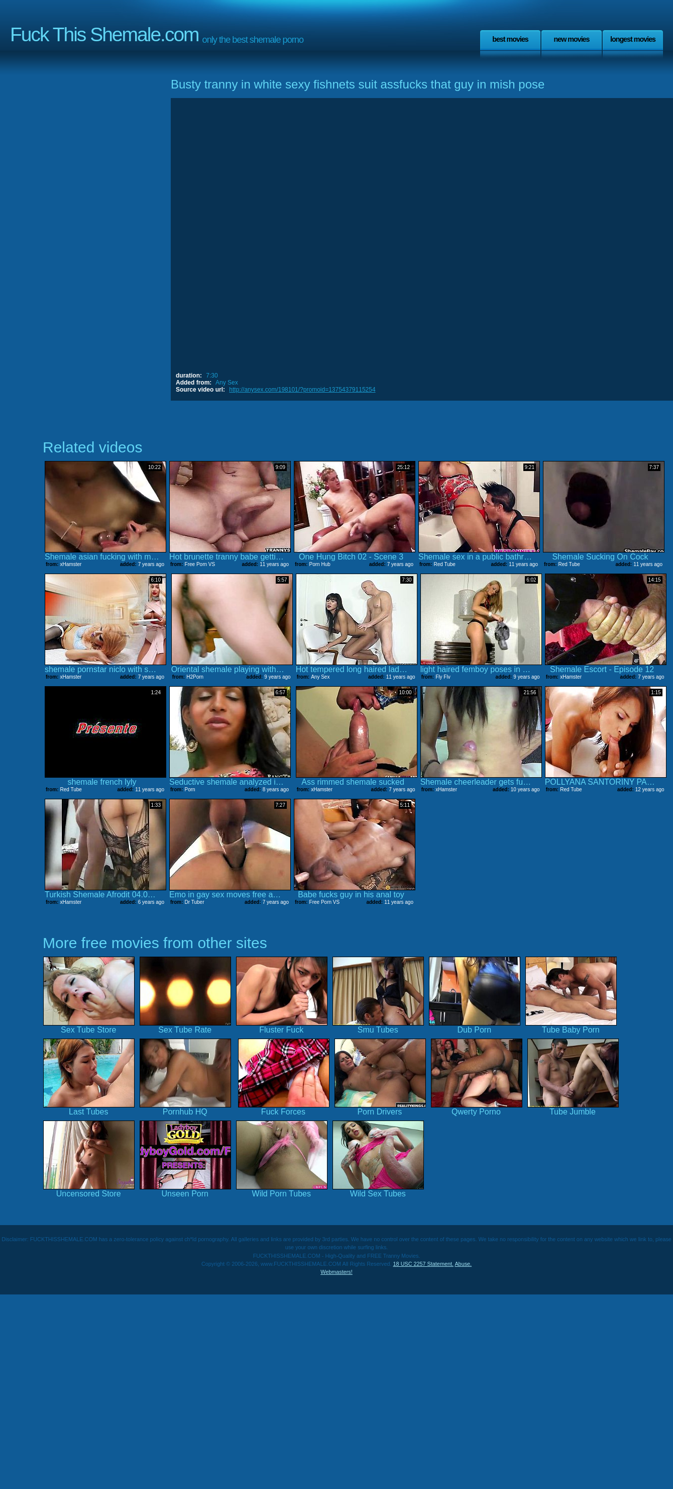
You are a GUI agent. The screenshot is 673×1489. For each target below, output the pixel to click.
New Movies (571, 39)
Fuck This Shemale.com (104, 34)
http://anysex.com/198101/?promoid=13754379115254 (302, 389)
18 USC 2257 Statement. (423, 1264)
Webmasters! (336, 1272)
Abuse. (463, 1264)
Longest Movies (632, 39)
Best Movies (510, 39)
